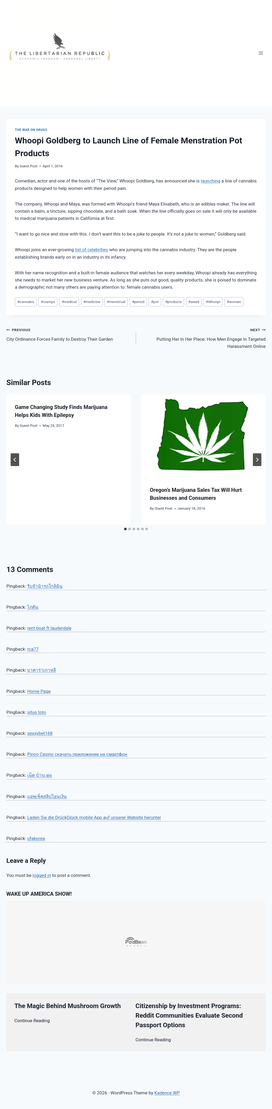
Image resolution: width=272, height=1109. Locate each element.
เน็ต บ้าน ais (39, 775)
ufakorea (36, 838)
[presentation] (203, 436)
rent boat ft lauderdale (49, 628)
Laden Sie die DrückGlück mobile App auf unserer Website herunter (94, 817)
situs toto (36, 712)
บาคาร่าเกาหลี (41, 670)
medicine (91, 302)
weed (193, 302)
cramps (48, 302)
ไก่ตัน (32, 607)
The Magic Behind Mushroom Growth (67, 1006)
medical (69, 302)
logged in (42, 875)
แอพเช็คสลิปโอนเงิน (47, 796)
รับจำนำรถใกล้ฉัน (44, 586)
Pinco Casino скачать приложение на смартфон (77, 754)
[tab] (125, 529)
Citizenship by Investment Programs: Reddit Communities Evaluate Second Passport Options (189, 1015)
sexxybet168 (39, 733)
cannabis (25, 302)
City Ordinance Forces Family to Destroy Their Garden (68, 334)
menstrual (116, 302)
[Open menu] (261, 53)
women (234, 302)
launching (210, 181)
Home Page (38, 691)
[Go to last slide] (15, 459)
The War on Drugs (31, 130)
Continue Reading (32, 1020)
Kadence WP (167, 1092)
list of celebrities (91, 249)
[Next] (257, 459)
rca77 (33, 649)
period (138, 302)
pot (155, 302)
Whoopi (213, 302)
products (173, 302)
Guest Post (28, 166)
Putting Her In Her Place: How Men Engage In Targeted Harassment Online (203, 337)
